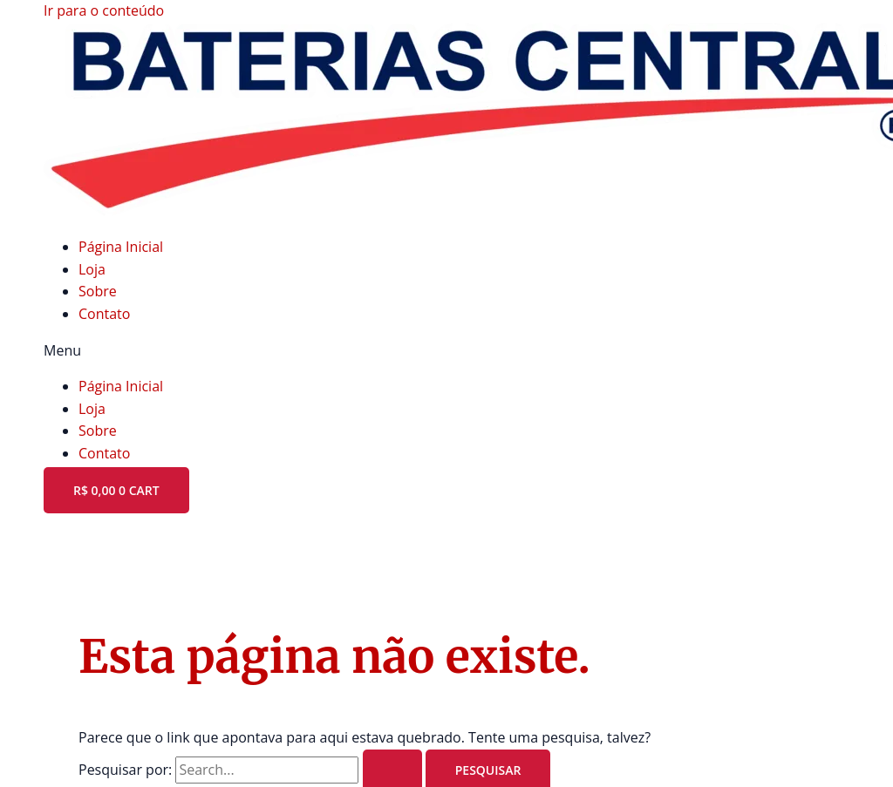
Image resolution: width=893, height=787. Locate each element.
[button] (446, 351)
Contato (104, 313)
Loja (92, 269)
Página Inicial (120, 246)
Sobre (97, 291)
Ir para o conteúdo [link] (104, 10)
